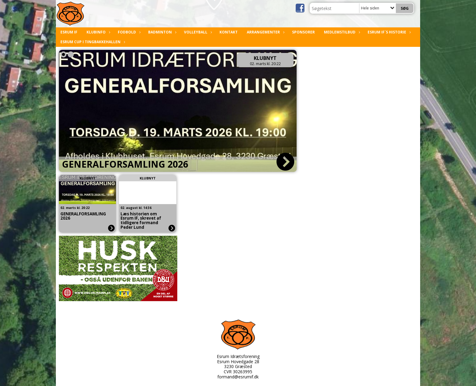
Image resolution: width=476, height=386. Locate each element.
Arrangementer (265, 32)
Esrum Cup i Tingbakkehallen (92, 41)
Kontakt (228, 32)
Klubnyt (265, 58)
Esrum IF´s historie (388, 32)
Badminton (161, 32)
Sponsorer (303, 32)
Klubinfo (98, 32)
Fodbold (128, 32)
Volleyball (197, 32)
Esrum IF (68, 32)
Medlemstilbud (341, 32)
